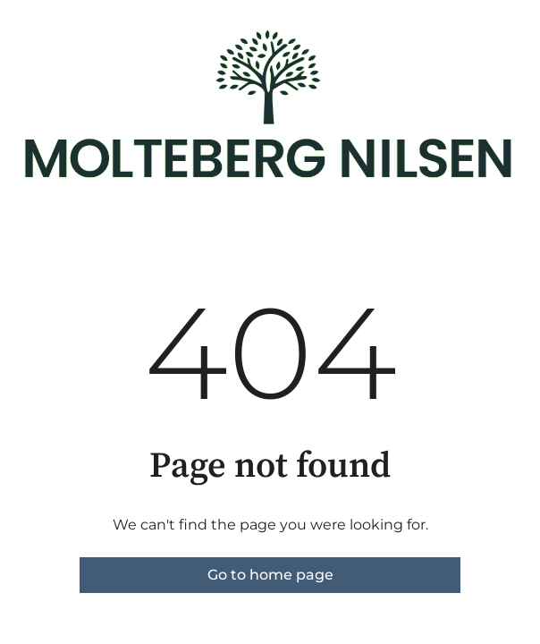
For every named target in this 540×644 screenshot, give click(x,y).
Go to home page (270, 574)
